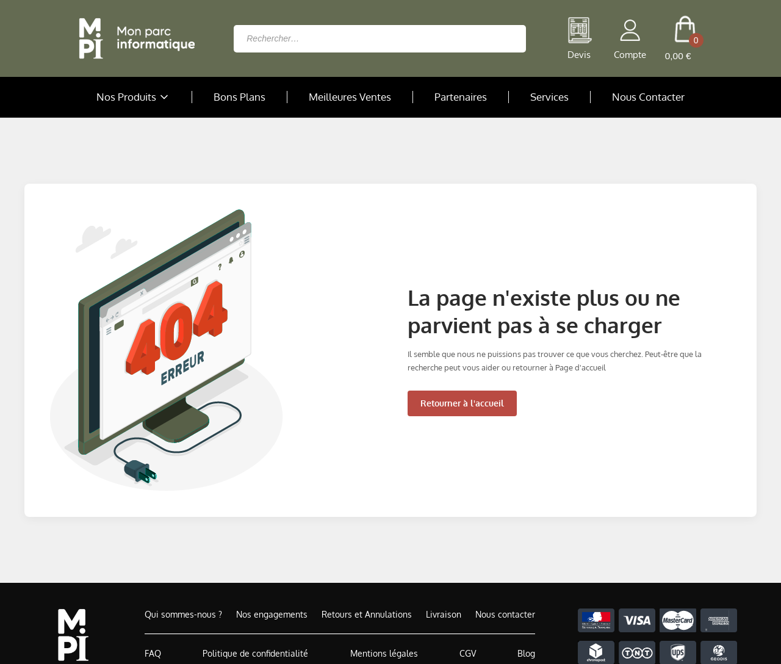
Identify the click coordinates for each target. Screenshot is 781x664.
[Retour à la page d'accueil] (134, 38)
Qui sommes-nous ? (183, 614)
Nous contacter (505, 614)
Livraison (443, 614)
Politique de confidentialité (255, 653)
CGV (467, 653)
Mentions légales (384, 653)
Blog (526, 653)
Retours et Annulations (367, 614)
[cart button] (684, 38)
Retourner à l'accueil (462, 403)
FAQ (153, 653)
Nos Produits (133, 97)
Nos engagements (272, 614)
